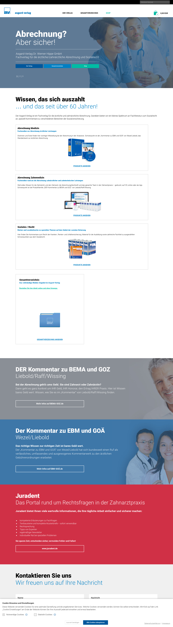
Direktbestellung (58, 585)
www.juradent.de (50, 479)
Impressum (165, 623)
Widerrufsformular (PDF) (62, 597)
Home (100, 570)
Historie (19, 574)
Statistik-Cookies (43, 615)
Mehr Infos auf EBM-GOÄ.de (50, 397)
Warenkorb (55, 589)
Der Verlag (67, 13)
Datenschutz (104, 574)
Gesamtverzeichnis (89, 13)
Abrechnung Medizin (59, 574)
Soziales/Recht (57, 582)
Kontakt (102, 585)
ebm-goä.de (133, 578)
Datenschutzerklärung (151, 623)
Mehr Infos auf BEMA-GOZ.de (49, 330)
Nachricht (123, 534)
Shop (108, 13)
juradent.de (133, 582)
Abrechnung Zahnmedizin (62, 578)
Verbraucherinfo (58, 593)
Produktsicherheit (107, 582)
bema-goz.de (134, 574)
